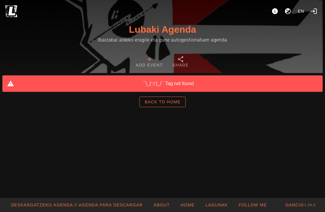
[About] (274, 11)
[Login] (313, 11)
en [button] (301, 11)
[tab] (149, 62)
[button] (216, 205)
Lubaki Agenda (162, 29)
